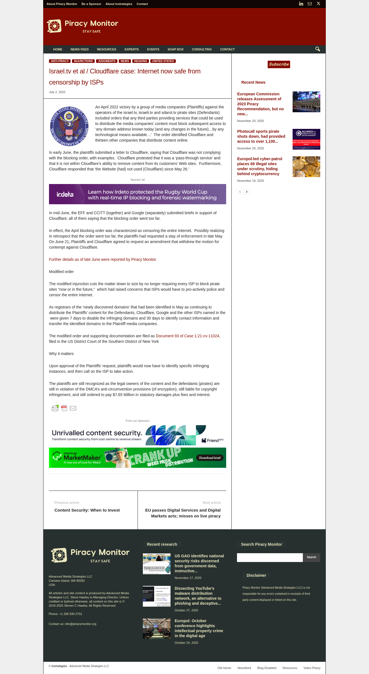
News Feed (80, 49)
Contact (142, 4)
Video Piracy (312, 668)
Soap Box (175, 49)
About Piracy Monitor (62, 4)
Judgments (106, 61)
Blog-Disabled (266, 668)
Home (57, 49)
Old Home (224, 668)
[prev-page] (240, 192)
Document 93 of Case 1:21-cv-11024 (187, 336)
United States (163, 61)
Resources (106, 49)
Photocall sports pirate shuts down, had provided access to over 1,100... (261, 136)
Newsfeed (244, 668)
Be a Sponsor (91, 4)
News (125, 61)
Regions (140, 61)
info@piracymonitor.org (80, 624)
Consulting (202, 49)
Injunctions (83, 61)
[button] (317, 49)
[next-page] (246, 192)
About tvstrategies (118, 4)
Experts (132, 49)
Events (153, 49)
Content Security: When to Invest (87, 510)
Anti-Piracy (60, 61)
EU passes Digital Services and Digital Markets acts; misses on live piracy (183, 513)
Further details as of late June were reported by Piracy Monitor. (103, 259)
